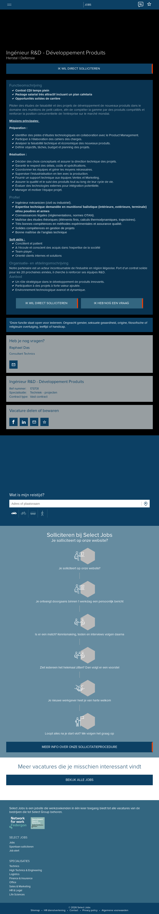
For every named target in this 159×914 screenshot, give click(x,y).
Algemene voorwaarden (115, 910)
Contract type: (18, 397)
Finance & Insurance (21, 878)
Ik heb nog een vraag (118, 303)
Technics (14, 866)
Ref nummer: (17, 388)
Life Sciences (17, 894)
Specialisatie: (17, 393)
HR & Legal (15, 890)
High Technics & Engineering (25, 870)
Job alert (14, 850)
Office (12, 882)
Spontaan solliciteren (21, 846)
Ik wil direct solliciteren (105, 69)
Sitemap (35, 910)
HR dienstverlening (54, 910)
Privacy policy (90, 910)
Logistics (14, 874)
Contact (74, 910)
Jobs (12, 842)
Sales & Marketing (19, 886)
